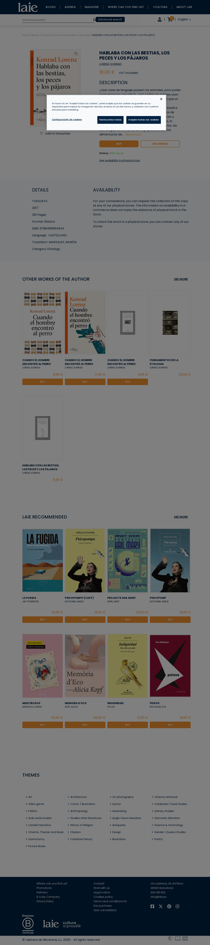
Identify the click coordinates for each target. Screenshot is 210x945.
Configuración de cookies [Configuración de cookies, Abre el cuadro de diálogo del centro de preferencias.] (67, 119)
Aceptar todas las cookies (143, 119)
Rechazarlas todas (110, 119)
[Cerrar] (161, 99)
